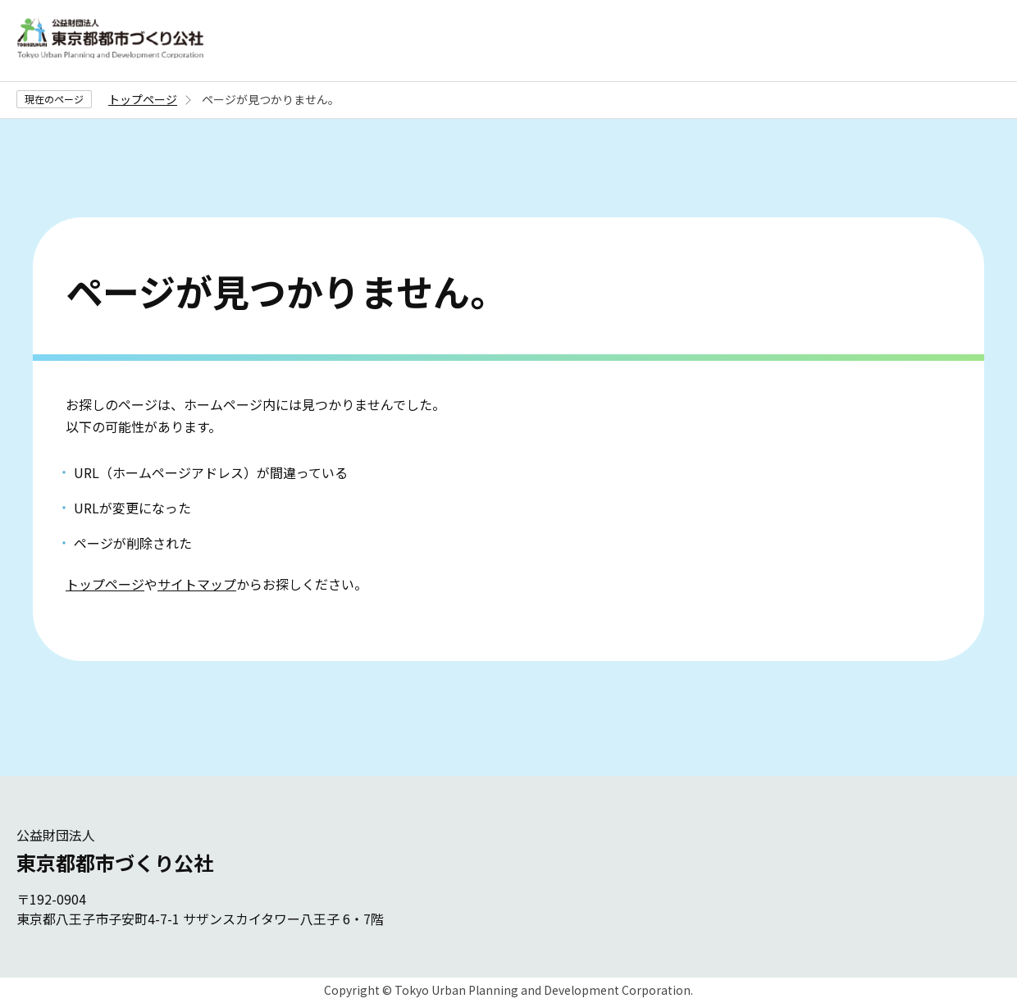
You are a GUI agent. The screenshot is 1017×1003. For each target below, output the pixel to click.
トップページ (142, 99)
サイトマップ (196, 584)
